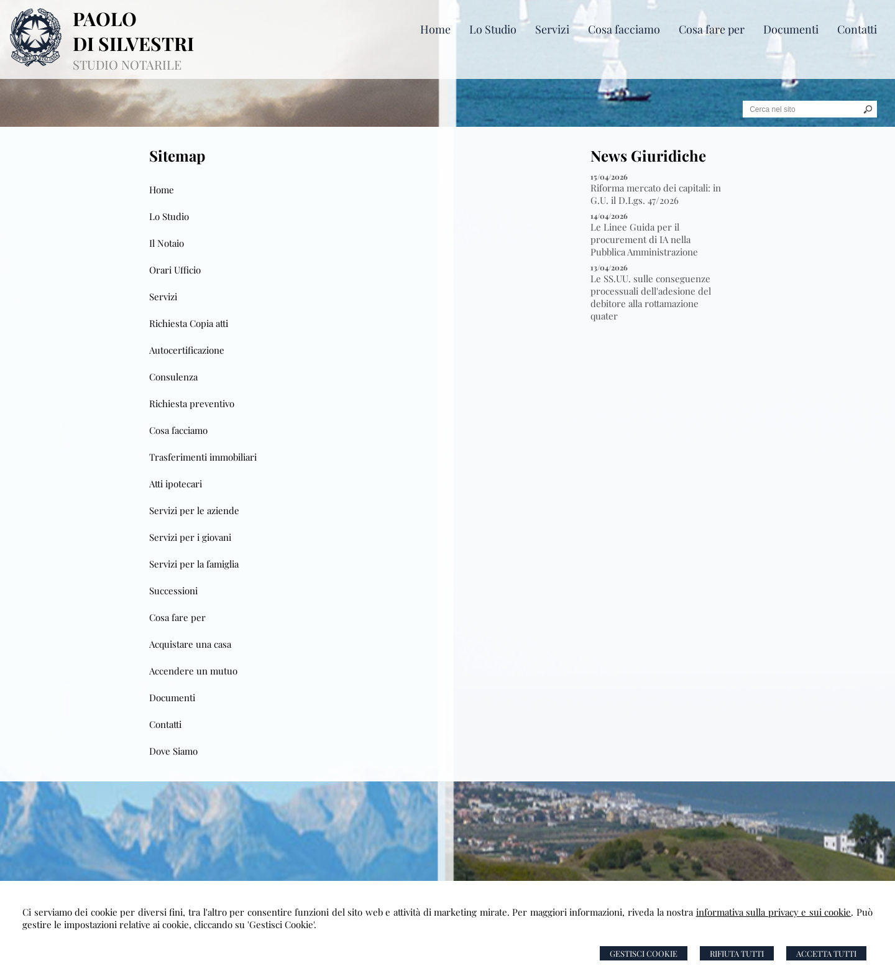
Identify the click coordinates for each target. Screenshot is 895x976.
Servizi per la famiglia (194, 564)
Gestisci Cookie (643, 953)
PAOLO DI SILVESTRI (133, 31)
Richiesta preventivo (191, 403)
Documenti (172, 697)
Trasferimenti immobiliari (203, 457)
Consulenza (173, 377)
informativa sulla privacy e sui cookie (773, 912)
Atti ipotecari (175, 483)
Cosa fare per (177, 617)
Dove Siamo (173, 751)
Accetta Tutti (826, 953)
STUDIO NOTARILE (127, 64)
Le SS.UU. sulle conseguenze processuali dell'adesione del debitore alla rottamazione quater (650, 297)
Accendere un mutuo (193, 671)
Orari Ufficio (175, 270)
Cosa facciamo (178, 430)
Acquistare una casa (190, 644)
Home (161, 189)
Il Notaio (166, 243)
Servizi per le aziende (194, 510)
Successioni (173, 590)
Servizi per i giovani (190, 537)
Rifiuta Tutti (737, 953)
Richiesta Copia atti (188, 323)
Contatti (165, 724)
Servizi (163, 296)
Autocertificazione (186, 350)
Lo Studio (169, 216)
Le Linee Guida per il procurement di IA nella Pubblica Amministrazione (644, 239)
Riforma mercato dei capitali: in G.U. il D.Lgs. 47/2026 (655, 194)
